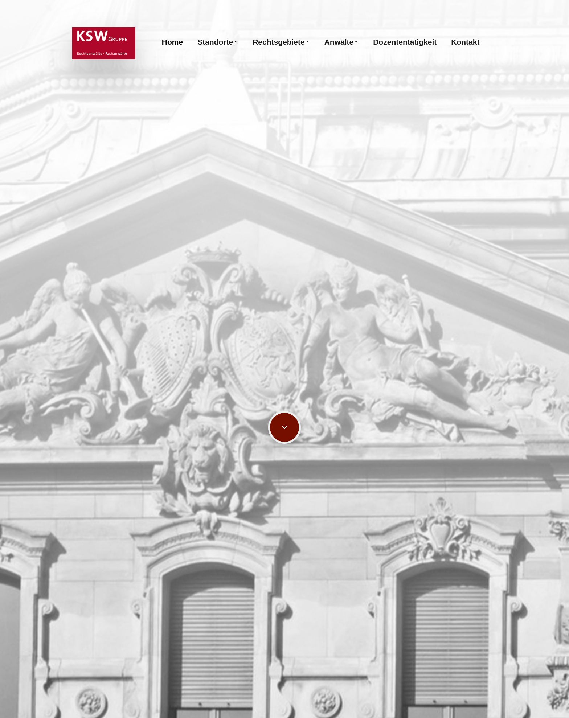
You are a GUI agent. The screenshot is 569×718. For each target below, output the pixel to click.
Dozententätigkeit (405, 42)
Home (172, 42)
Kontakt (465, 42)
